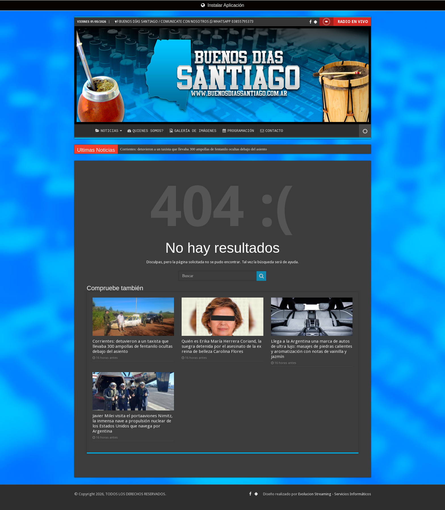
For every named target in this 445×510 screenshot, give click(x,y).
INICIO (84, 130)
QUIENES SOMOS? (145, 130)
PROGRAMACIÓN (238, 130)
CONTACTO (271, 130)
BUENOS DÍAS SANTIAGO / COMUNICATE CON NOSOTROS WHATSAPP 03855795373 (184, 22)
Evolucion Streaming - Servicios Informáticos (334, 494)
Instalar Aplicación (222, 5)
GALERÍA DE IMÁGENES (193, 130)
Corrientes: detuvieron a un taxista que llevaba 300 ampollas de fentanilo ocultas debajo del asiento (193, 149)
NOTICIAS (106, 130)
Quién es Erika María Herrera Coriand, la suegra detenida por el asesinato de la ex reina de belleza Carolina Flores (221, 346)
